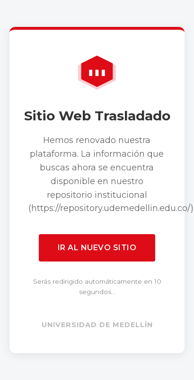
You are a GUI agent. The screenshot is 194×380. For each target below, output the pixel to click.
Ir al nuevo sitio (97, 247)
